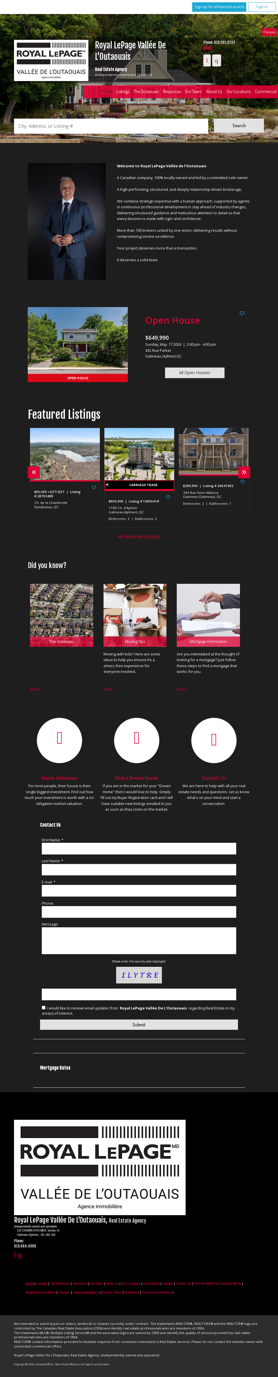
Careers (167, 1283)
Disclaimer (132, 1292)
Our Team (193, 91)
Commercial (151, 1283)
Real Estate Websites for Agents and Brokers (82, 1364)
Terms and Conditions (156, 1292)
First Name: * (52, 839)
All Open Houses (194, 372)
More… (36, 689)
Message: (50, 924)
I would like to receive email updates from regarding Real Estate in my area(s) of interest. (138, 1010)
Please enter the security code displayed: (139, 961)
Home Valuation (59, 778)
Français (269, 32)
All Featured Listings (139, 536)
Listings (122, 91)
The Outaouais (146, 91)
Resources (172, 91)
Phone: (48, 903)
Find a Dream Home (136, 778)
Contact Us (214, 778)
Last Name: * (52, 860)
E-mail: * (48, 882)
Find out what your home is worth (217, 1283)
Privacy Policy (112, 1292)
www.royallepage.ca (86, 1292)
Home (107, 91)
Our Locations (239, 91)
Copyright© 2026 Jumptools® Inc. (34, 1364)
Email (207, 48)
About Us (214, 91)
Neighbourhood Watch (40, 1292)
